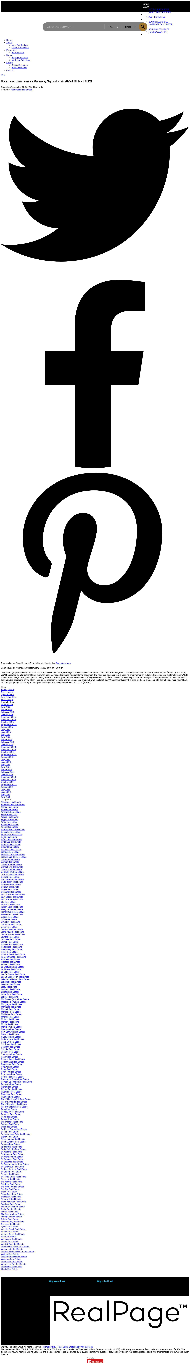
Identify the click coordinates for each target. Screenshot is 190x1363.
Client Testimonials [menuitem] (20, 47)
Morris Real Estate (9, 1024)
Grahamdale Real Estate (12, 929)
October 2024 (7, 752)
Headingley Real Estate (21, 89)
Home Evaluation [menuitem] (19, 67)
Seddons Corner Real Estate (14, 1129)
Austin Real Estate (9, 827)
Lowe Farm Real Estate (11, 994)
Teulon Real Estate (9, 1211)
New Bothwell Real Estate (13, 1032)
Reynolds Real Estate (11, 1084)
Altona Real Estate (9, 809)
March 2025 (6, 739)
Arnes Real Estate (9, 822)
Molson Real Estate (10, 1019)
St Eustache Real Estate (12, 1162)
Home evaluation (104, 1289)
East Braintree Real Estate (13, 894)
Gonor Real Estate (9, 927)
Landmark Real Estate (11, 982)
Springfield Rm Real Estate (13, 1149)
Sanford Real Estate (10, 1124)
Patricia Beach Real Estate (13, 1059)
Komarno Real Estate (10, 964)
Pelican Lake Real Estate (12, 1062)
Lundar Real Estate (9, 997)
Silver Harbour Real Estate (13, 1139)
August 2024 (7, 757)
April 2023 (5, 797)
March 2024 (6, 769)
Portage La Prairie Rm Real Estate (16, 1082)
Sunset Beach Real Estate (13, 1206)
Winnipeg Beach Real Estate (14, 1256)
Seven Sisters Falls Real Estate (15, 1134)
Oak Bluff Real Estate (11, 1042)
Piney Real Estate (9, 1069)
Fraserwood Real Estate (12, 914)
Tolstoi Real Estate (9, 1219)
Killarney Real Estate (10, 959)
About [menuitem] (146, 7)
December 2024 (8, 747)
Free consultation (105, 1291)
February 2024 (7, 772)
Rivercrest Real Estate (11, 1094)
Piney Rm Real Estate (11, 1072)
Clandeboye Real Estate (12, 867)
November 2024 (8, 749)
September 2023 (9, 784)
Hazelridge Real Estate (11, 947)
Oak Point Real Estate (11, 1044)
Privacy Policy (49, 1347)
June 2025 (6, 732)
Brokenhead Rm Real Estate (14, 857)
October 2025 (7, 722)
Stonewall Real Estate (11, 1199)
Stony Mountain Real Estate (13, 1201)
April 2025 (5, 737)
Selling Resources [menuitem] (20, 65)
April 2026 (5, 707)
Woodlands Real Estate (11, 1261)
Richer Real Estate (9, 1087)
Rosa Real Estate (9, 1109)
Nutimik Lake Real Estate (12, 1039)
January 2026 (7, 714)
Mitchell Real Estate (10, 1017)
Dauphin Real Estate (10, 877)
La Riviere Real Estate (11, 969)
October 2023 (7, 782)
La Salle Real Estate (10, 972)
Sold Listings (7, 699)
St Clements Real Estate (12, 1159)
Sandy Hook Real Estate (12, 1122)
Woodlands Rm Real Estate (13, 1264)
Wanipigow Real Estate (11, 1239)
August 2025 (7, 727)
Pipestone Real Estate (11, 1074)
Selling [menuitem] (9, 62)
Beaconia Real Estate (10, 832)
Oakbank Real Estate (10, 1047)
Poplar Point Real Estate (12, 1077)
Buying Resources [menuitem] (20, 57)
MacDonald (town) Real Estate (15, 999)
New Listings (7, 692)
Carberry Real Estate (10, 859)
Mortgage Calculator (58, 1289)
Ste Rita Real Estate (10, 1189)
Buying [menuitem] (9, 55)
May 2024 (5, 764)
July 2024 (5, 759)
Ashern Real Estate (10, 824)
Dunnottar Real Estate (11, 892)
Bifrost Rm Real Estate (11, 839)
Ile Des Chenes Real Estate (13, 957)
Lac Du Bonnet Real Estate (13, 974)
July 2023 (5, 789)
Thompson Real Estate (11, 1216)
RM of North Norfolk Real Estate (16, 1099)
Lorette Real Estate (10, 992)
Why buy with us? (57, 1286)
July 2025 (5, 729)
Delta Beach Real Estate (12, 882)
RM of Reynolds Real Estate (14, 1102)
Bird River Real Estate (11, 842)
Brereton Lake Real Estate (13, 854)
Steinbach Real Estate (11, 1196)
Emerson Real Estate (10, 904)
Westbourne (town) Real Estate (15, 1246)
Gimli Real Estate (9, 919)
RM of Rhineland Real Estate (14, 1104)
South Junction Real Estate (13, 1142)
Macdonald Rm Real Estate (13, 1002)
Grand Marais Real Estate (12, 932)
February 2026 (7, 712)
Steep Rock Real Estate (12, 1194)
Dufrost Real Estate (10, 887)
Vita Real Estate (8, 1236)
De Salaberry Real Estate (12, 879)
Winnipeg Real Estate (11, 1259)
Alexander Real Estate (11, 802)
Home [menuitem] (146, 4)
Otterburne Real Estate (11, 1054)
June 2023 (6, 792)
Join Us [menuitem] (9, 70)
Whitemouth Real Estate (12, 1249)
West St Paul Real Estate (12, 1244)
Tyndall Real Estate (10, 1226)
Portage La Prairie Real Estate (15, 1079)
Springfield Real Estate (11, 1147)
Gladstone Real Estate (11, 924)
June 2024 (6, 762)
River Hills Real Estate (11, 1092)
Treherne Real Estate (10, 1224)
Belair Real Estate (9, 837)
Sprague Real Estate (10, 1144)
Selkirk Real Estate (9, 1132)
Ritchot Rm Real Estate (11, 1089)
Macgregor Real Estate (11, 1004)
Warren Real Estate (10, 1241)
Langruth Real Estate (10, 984)
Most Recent (7, 704)
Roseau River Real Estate (12, 1112)
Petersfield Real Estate (11, 1064)
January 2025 (7, 744)
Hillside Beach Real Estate (13, 954)
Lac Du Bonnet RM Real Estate (15, 977)
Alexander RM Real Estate (13, 804)
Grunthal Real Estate (10, 937)
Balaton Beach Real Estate (13, 829)
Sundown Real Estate (10, 1204)
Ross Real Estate (9, 1117)
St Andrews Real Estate (12, 1157)
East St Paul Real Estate (12, 899)
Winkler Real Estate (10, 1254)
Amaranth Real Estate (11, 812)
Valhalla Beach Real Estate (13, 1229)
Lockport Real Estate (10, 989)
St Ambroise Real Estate (12, 1154)
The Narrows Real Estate (12, 1214)
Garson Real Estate (10, 917)
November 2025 (8, 719)
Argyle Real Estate (9, 819)
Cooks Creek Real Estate (12, 874)
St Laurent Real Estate (11, 1172)
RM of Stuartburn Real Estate (14, 1107)
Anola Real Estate (9, 814)
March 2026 (6, 709)
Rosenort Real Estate (10, 1114)
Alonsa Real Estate (9, 807)
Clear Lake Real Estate (11, 869)
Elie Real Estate (8, 902)
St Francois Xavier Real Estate (15, 1164)
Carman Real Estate (10, 862)
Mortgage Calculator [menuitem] (21, 60)
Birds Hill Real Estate (10, 844)
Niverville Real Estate (11, 1037)
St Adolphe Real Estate (11, 1152)
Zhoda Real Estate (9, 1269)
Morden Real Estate (10, 1022)
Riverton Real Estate (10, 1097)
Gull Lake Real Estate (10, 939)
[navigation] (95, 55)
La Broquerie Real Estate (12, 967)
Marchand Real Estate (11, 1007)
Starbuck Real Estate (10, 1179)
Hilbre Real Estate (9, 952)
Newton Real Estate (10, 1034)
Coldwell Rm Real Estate (12, 872)
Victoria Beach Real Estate (13, 1234)
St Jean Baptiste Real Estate (14, 1169)
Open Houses (7, 694)
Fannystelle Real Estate (12, 909)
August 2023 (7, 787)
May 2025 (5, 734)
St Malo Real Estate (10, 1174)
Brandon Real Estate (10, 852)
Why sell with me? (105, 1286)
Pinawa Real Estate (10, 1067)
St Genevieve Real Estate (12, 1167)
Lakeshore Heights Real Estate (15, 979)
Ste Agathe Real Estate (11, 1181)
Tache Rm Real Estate (11, 1209)
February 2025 (7, 742)
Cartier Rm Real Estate (11, 864)
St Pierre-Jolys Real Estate (13, 1176)
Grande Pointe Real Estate (13, 934)
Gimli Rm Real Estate (10, 922)
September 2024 (9, 754)
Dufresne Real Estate (11, 884)
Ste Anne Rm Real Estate (12, 1186)
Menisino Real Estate (11, 1012)
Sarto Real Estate (9, 1127)
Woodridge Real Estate (11, 1266)
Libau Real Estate (9, 987)
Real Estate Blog (8, 697)
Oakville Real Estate (10, 1049)
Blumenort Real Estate (11, 849)
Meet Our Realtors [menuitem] (159, 9)
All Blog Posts (7, 689)
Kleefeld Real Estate (10, 962)
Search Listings (56, 1291)
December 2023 (8, 777)
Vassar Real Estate (10, 1231)
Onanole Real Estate (10, 1052)
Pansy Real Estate (9, 1057)
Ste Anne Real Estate (10, 1184)
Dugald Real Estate (10, 889)
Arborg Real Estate (9, 817)
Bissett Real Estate (10, 847)
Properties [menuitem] (11, 50)
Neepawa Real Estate (11, 1029)
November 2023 (8, 779)
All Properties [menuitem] (18, 52)
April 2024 (5, 767)
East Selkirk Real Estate (12, 897)
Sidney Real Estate (9, 1137)
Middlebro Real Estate (11, 1014)
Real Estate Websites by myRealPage (75, 1347)
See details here (63, 663)
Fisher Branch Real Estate (13, 912)
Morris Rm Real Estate (11, 1027)
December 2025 (8, 717)
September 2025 (9, 724)
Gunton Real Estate (9, 942)
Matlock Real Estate (10, 1009)
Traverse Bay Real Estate (12, 1221)
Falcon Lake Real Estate (12, 907)
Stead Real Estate (9, 1191)
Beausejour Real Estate (11, 834)
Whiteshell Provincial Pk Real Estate (17, 1251)
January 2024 (7, 774)
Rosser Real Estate (10, 1119)
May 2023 (5, 794)
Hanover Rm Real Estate (12, 944)
